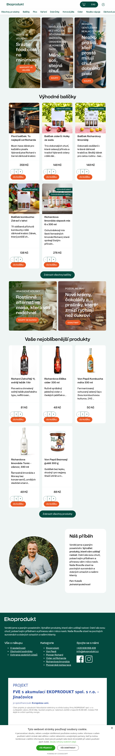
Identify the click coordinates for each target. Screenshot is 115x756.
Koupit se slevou (27, 320)
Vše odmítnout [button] (68, 748)
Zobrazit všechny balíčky (57, 274)
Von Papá (51, 651)
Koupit (87, 81)
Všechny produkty (10, 12)
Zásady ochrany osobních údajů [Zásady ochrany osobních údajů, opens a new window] (63, 742)
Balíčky (26, 12)
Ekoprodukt (52, 648)
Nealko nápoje (93, 12)
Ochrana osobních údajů (23, 655)
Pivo (35, 12)
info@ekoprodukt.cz (88, 651)
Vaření (43, 12)
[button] (89, 4)
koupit (54, 78)
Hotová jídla (68, 12)
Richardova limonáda (58, 661)
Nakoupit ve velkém (26, 68)
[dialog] (57, 740)
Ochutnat (73, 322)
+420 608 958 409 (86, 648)
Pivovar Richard (54, 655)
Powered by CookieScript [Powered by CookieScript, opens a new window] (57, 754)
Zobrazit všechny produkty (57, 514)
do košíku (18, 177)
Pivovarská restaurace (58, 665)
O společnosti (18, 648)
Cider (80, 12)
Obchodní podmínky (21, 651)
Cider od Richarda (56, 658)
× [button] (112, 728)
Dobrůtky (54, 12)
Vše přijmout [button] (45, 748)
